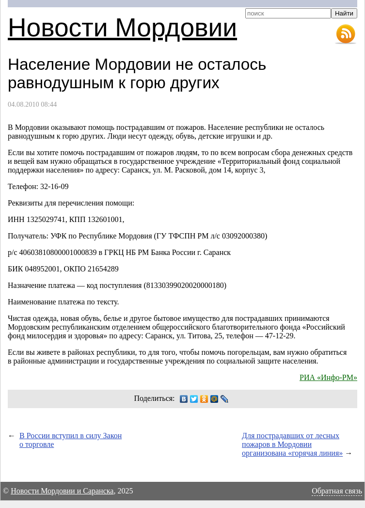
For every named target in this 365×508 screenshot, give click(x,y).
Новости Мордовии (122, 27)
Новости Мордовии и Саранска (62, 491)
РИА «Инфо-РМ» (328, 377)
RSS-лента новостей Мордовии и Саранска (345, 34)
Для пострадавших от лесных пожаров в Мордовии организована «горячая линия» (292, 444)
